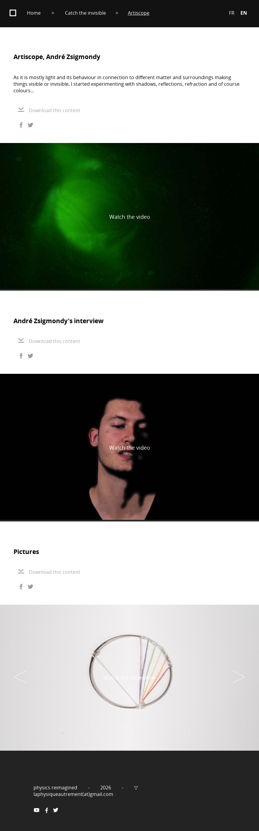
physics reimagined (56, 787)
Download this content (49, 110)
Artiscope (138, 13)
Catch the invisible (85, 13)
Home (34, 13)
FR (231, 13)
